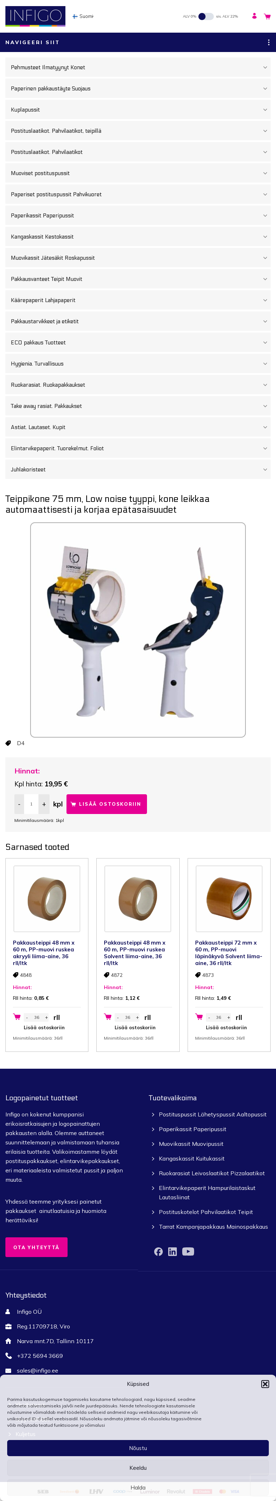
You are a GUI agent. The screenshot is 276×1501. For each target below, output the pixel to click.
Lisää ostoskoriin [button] (44, 1027)
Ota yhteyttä (36, 1247)
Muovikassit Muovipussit (191, 1143)
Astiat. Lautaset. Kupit (141, 427)
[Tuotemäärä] (31, 804)
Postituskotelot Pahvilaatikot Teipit (206, 1211)
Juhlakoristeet (141, 469)
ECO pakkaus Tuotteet (141, 342)
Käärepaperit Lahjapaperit (141, 300)
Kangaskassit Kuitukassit (192, 1158)
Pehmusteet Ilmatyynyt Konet (141, 67)
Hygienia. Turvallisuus (141, 363)
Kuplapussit (141, 109)
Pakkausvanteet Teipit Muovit (141, 279)
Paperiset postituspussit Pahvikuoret (141, 194)
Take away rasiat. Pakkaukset (141, 406)
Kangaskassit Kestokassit (141, 236)
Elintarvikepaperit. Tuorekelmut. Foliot (141, 448)
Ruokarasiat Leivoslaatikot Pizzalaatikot (212, 1173)
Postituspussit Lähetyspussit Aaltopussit (213, 1114)
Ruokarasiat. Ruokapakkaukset (141, 385)
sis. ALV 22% (227, 16)
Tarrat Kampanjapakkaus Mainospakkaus (213, 1226)
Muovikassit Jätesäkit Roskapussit (141, 258)
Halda (138, 1487)
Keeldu (138, 1467)
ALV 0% (189, 16)
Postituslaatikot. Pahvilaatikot (141, 152)
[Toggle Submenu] (265, 67)
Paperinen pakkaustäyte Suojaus (141, 88)
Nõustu (138, 1448)
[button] (265, 1384)
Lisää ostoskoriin (110, 804)
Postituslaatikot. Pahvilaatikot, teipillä (141, 131)
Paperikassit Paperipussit (141, 215)
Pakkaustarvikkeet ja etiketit (141, 321)
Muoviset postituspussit (141, 173)
